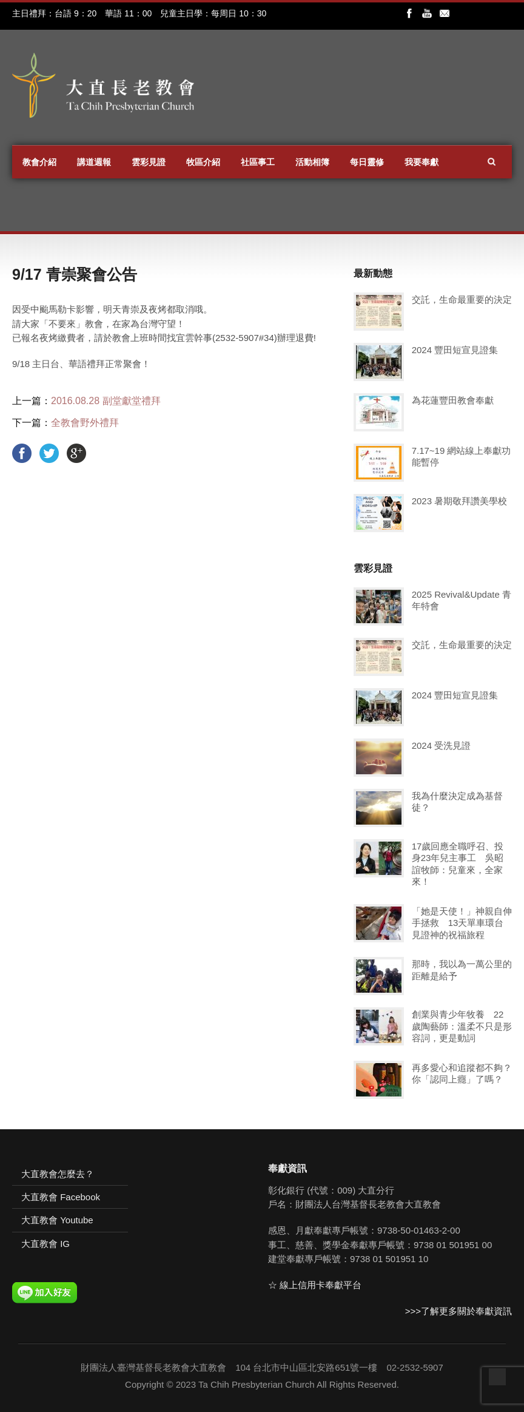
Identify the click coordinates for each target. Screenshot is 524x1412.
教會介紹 (39, 162)
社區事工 (258, 162)
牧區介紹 (203, 162)
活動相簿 (312, 162)
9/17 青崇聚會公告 (74, 274)
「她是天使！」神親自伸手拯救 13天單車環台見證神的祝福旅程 (462, 923)
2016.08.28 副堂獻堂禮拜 (106, 401)
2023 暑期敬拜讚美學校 (460, 501)
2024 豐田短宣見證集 (455, 350)
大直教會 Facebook (60, 1197)
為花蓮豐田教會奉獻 (453, 400)
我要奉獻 (421, 162)
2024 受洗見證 (441, 745)
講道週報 (94, 162)
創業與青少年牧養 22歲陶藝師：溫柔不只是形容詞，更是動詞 (462, 1026)
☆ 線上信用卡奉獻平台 (314, 1285)
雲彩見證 (149, 162)
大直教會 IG (45, 1243)
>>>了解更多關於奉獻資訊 (458, 1311)
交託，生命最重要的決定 (462, 299)
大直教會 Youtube (57, 1220)
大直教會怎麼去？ (57, 1174)
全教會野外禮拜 (85, 422)
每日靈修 (367, 162)
